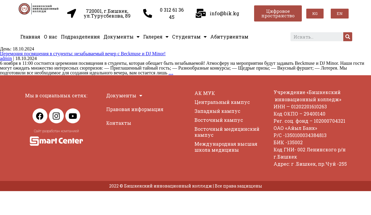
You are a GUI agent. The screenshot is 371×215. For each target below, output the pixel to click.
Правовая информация (134, 109)
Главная (30, 36)
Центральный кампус (222, 102)
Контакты (118, 123)
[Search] (347, 36)
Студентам (189, 36)
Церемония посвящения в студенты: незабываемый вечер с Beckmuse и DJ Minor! (83, 53)
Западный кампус (217, 111)
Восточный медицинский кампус (226, 132)
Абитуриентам (229, 36)
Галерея (156, 36)
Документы (121, 36)
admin (6, 58)
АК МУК (204, 93)
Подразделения (80, 36)
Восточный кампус (218, 120)
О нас (50, 36)
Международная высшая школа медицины (225, 147)
